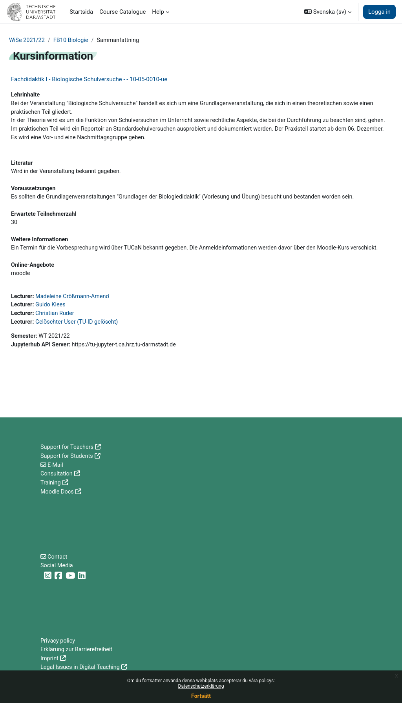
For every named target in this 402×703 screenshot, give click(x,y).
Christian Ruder (56, 329)
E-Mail (56, 464)
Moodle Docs (57, 490)
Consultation (56, 473)
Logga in (379, 11)
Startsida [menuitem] (81, 11)
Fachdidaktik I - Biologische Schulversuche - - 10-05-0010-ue (89, 79)
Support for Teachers (67, 447)
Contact (58, 556)
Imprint (49, 658)
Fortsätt (201, 696)
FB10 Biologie (72, 40)
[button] (327, 12)
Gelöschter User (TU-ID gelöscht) (78, 338)
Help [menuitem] (158, 11)
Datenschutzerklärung (201, 686)
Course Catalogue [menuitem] (122, 11)
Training (50, 482)
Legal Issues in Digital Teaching (81, 667)
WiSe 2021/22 (27, 40)
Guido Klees (51, 320)
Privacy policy (58, 641)
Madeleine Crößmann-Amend (74, 311)
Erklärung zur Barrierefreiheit (77, 649)
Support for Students (67, 455)
